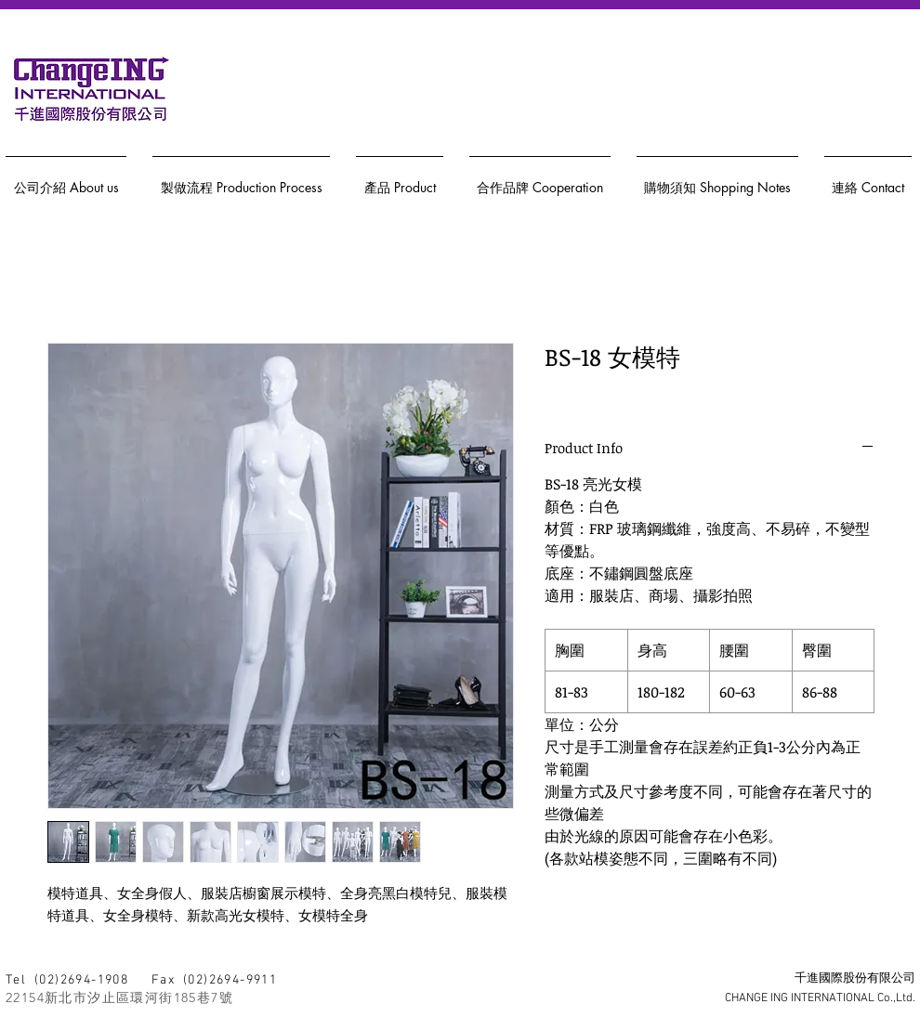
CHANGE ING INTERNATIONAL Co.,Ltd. (820, 998)
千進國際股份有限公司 (855, 978)
